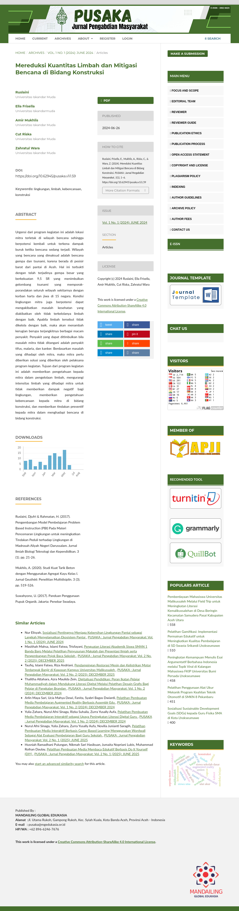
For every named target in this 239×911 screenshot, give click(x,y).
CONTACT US (180, 229)
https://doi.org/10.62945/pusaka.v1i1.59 (45, 176)
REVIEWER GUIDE (183, 122)
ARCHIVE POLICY (182, 208)
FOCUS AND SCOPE (184, 90)
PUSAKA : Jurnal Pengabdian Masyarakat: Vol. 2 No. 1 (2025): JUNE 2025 (86, 754)
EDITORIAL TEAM (182, 101)
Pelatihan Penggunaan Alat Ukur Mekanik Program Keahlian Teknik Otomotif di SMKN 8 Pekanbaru (192, 692)
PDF (106, 100)
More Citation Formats (122, 190)
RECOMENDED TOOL (186, 479)
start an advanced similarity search (59, 764)
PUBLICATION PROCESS (187, 144)
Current (40, 38)
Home (20, 38)
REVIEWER (178, 112)
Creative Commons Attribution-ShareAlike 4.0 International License (123, 305)
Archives (63, 38)
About (84, 38)
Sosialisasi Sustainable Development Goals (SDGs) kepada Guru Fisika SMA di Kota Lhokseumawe (195, 713)
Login (127, 38)
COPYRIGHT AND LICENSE (189, 165)
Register (107, 38)
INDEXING (177, 186)
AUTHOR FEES (181, 219)
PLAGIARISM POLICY (185, 176)
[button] (110, 324)
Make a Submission (188, 53)
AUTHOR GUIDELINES (185, 197)
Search (213, 38)
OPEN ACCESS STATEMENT (189, 154)
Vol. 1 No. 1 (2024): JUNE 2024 (70, 53)
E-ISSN (175, 244)
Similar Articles (30, 623)
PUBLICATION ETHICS (186, 133)
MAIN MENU (180, 76)
